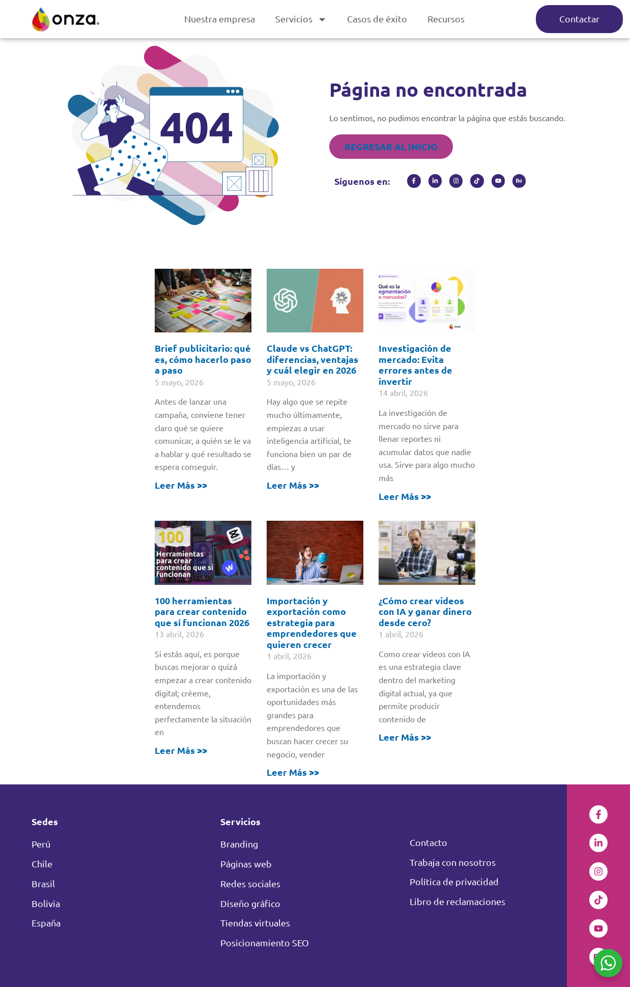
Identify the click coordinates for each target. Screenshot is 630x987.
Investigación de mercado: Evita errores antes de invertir (415, 364)
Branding (239, 843)
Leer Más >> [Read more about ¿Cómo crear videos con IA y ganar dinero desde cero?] (405, 737)
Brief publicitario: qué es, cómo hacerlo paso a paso (203, 359)
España (46, 922)
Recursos (446, 19)
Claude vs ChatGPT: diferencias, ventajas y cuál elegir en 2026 (312, 359)
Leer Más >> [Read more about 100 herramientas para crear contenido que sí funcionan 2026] (181, 750)
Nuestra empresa (219, 19)
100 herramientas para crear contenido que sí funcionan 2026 (202, 611)
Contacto (428, 842)
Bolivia (46, 903)
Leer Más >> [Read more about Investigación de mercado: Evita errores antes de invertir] (405, 496)
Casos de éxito (377, 19)
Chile (42, 863)
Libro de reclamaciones (457, 901)
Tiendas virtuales (255, 922)
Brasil (43, 883)
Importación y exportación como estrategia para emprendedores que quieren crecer (312, 622)
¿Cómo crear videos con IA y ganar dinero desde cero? (425, 611)
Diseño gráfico (250, 903)
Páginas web (246, 863)
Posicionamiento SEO (264, 942)
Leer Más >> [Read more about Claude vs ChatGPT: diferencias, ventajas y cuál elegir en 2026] (293, 485)
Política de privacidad (454, 881)
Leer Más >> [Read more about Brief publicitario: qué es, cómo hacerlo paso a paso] (181, 485)
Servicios (301, 19)
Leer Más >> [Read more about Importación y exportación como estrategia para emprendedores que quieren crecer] (293, 772)
